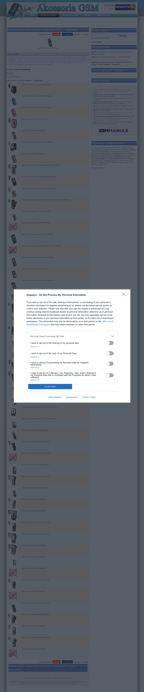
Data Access (72, 397)
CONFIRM (50, 386)
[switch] (110, 343)
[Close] (124, 295)
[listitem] (72, 336)
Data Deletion (54, 397)
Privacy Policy (89, 397)
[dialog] (72, 346)
